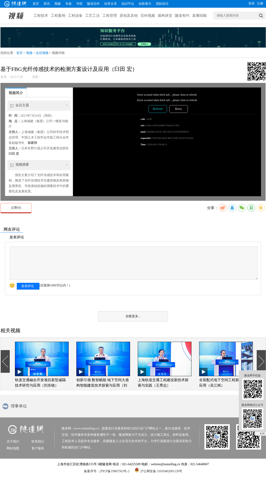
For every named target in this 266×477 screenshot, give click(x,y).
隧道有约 (182, 15)
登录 (251, 3)
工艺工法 (92, 15)
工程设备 (75, 15)
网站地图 (13, 448)
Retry (178, 109)
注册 (260, 3)
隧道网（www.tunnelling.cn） (82, 428)
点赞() (16, 207)
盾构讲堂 (165, 15)
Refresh (158, 109)
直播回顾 (199, 15)
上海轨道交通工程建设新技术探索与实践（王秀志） (163, 382)
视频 (57, 3)
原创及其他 (129, 15)
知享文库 (110, 3)
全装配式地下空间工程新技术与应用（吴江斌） (224, 382)
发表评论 (27, 286)
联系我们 (37, 441)
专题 (68, 3)
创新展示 (145, 3)
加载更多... (133, 316)
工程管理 (109, 15)
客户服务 (37, 448)
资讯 (47, 3)
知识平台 (127, 3)
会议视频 (42, 53)
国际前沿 (162, 3)
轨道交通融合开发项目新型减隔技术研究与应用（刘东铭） (40, 382)
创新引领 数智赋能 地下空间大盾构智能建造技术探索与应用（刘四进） (102, 383)
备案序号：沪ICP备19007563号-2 (106, 471)
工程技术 (41, 15)
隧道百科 (93, 3)
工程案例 (58, 15)
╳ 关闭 (260, 433)
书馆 (79, 3)
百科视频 (147, 15)
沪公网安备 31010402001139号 (158, 470)
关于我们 (13, 441)
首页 (36, 3)
